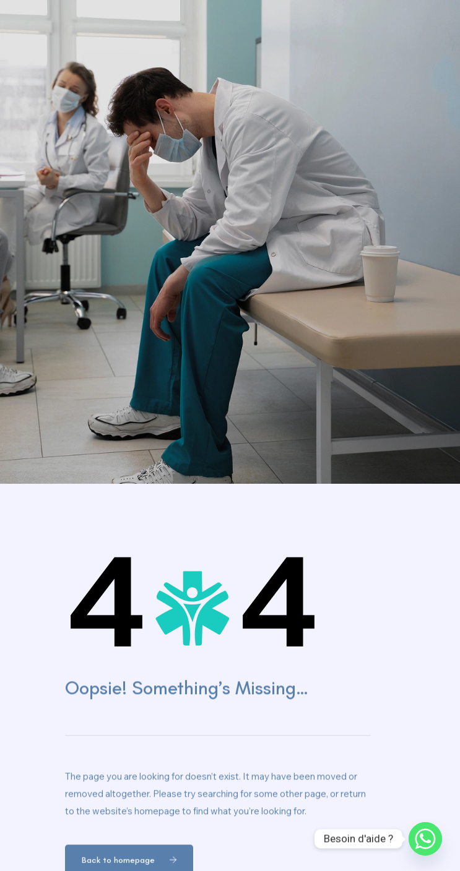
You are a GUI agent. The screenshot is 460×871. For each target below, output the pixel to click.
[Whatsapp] (425, 839)
